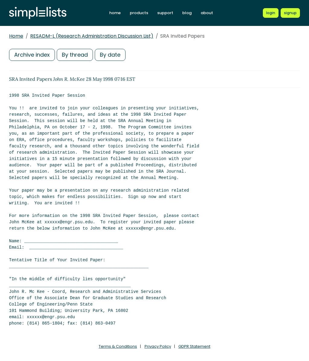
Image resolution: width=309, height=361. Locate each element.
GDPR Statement (194, 346)
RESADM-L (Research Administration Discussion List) (91, 36)
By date (110, 54)
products (139, 13)
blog (187, 13)
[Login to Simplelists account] (271, 13)
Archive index (32, 54)
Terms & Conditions (118, 346)
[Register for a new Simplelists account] (290, 13)
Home (16, 36)
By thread (75, 54)
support (165, 13)
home (115, 13)
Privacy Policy (158, 346)
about (207, 13)
